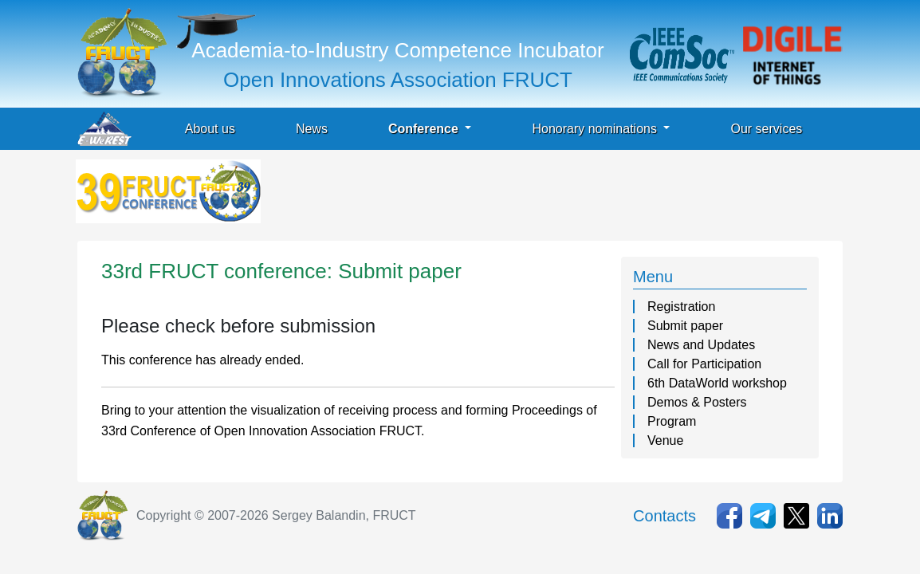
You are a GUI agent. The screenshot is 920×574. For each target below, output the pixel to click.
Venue (665, 440)
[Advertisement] (554, 195)
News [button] (312, 129)
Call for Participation (704, 364)
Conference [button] (425, 129)
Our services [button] (766, 129)
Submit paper (685, 325)
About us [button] (210, 129)
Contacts (664, 516)
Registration (681, 306)
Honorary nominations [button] (596, 129)
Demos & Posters (696, 402)
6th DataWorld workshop (717, 383)
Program (671, 421)
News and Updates (701, 345)
